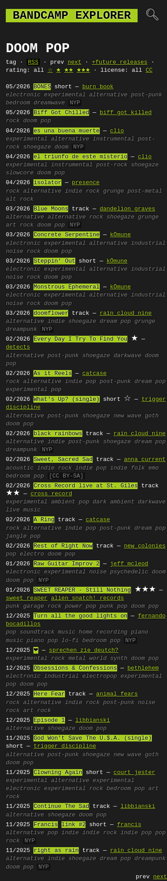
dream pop (115, 321)
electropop (99, 676)
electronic (23, 95)
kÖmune (120, 235)
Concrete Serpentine (66, 235)
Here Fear (49, 694)
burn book (98, 87)
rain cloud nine (126, 313)
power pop (80, 606)
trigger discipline (64, 746)
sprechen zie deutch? (83, 650)
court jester (134, 773)
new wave (127, 416)
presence (85, 183)
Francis (45, 825)
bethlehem (143, 668)
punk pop (113, 606)
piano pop (42, 641)
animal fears (117, 694)
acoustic (19, 468)
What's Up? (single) (66, 399)
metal (77, 659)
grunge (113, 191)
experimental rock (73, 789)
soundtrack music (47, 632)
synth (118, 659)
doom (61, 147)
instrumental (113, 139)
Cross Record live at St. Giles (85, 486)
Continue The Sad (61, 807)
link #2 (73, 825)
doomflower (50, 313)
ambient (63, 502)
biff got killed (126, 113)
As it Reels (52, 374)
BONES (42, 87)
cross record (51, 494)
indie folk (127, 468)
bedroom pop (25, 476)
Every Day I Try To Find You (80, 339)
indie (56, 321)
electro (32, 554)
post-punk (146, 95)
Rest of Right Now (63, 546)
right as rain (55, 851)
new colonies (145, 546)
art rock (19, 225)
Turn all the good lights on (80, 616)
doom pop (37, 121)
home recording (103, 632)
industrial (148, 243)
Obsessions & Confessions (75, 668)
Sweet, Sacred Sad (63, 460)
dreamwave (49, 103)
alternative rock (75, 217)
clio (117, 131)
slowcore (19, 173)
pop (84, 502)
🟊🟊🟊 (83, 70)
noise (97, 572)
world (97, 659)
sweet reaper (27, 598)
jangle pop (23, 536)
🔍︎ (152, 16)
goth (152, 416)
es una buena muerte (66, 131)
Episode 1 (49, 720)
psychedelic (129, 572)
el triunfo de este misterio (80, 157)
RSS (33, 62)
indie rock (82, 191)
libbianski (92, 720)
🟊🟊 (68, 70)
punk (13, 606)
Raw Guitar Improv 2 (66, 564)
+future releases (119, 62)
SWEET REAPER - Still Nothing (81, 590)
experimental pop (33, 390)
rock (13, 121)
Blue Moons (50, 209)
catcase (94, 374)
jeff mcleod (129, 564)
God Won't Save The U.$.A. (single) (92, 738)
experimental (65, 95)
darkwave (127, 356)
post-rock (111, 165)
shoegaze (37, 147)
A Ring (43, 520)
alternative (108, 95)
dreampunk (21, 329)
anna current (145, 460)
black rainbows (57, 434)
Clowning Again (57, 773)
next (74, 62)
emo (153, 468)
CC (149, 70)
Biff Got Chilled (61, 113)
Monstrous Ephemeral (66, 287)
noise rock (23, 251)
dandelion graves (127, 209)
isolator (47, 183)
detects (18, 347)
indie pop (80, 382)
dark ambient (113, 502)
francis (129, 825)
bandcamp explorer (72, 16)
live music (23, 510)
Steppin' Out (54, 261)
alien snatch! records (87, 598)
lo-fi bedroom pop (91, 641)
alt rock (19, 199)
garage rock (42, 606)
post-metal (144, 191)
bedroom (18, 103)
